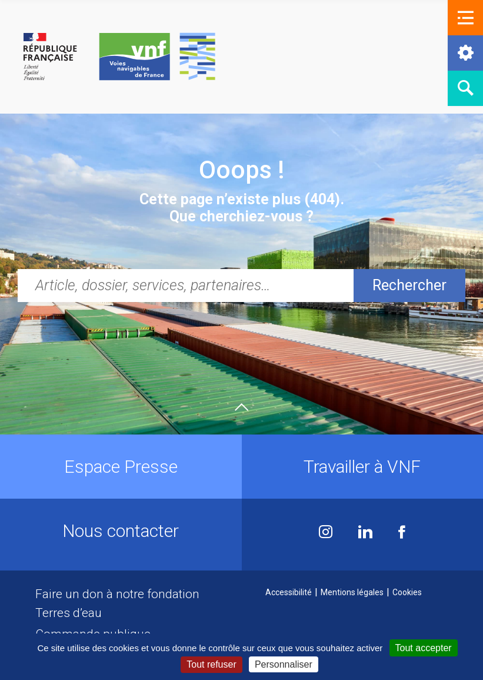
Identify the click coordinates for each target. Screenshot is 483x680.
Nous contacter (120, 530)
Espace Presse (121, 466)
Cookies (407, 592)
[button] (465, 17)
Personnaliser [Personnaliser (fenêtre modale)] (283, 664)
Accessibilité (288, 592)
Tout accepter (423, 648)
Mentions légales (352, 592)
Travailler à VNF (362, 466)
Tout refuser (211, 664)
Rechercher (409, 285)
